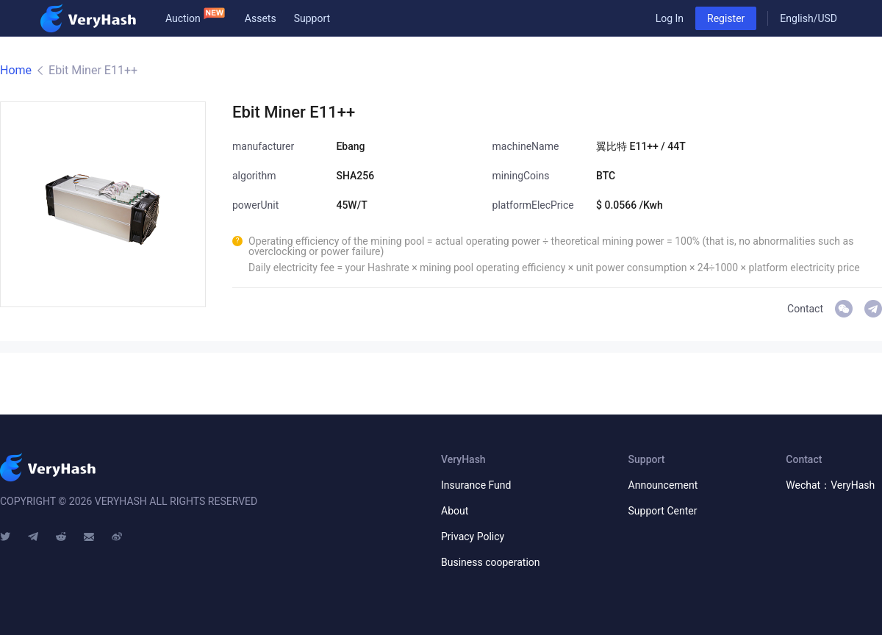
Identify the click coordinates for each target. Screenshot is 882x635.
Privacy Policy (472, 536)
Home (16, 70)
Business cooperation (490, 562)
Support (312, 18)
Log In (670, 18)
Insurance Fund (476, 485)
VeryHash (873, 309)
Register (726, 18)
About (454, 511)
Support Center (663, 511)
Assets (260, 18)
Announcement (663, 485)
